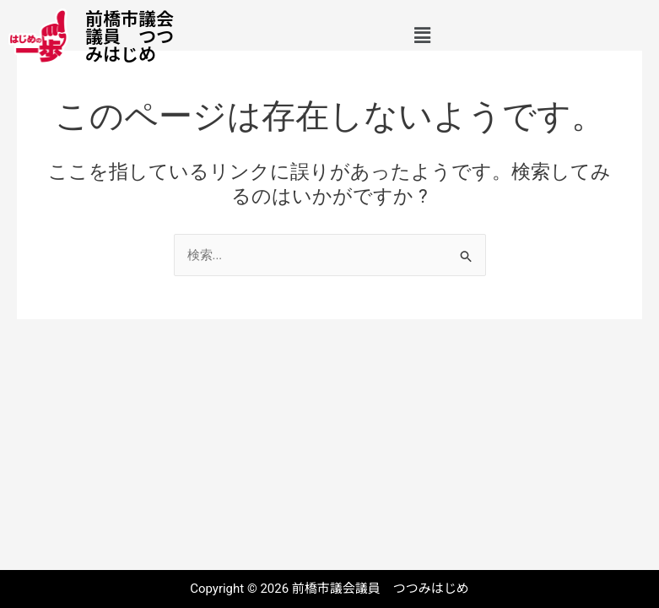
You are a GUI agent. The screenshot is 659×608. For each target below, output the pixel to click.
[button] (422, 36)
